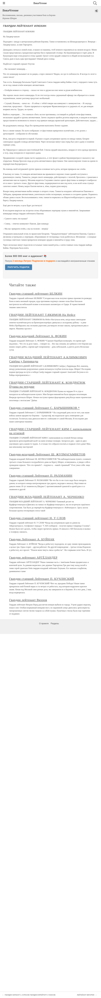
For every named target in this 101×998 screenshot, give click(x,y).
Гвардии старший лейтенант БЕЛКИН (35, 293)
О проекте (44, 623)
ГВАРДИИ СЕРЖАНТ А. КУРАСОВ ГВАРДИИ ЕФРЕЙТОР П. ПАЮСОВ (30, 995)
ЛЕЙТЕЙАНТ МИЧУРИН (85, 995)
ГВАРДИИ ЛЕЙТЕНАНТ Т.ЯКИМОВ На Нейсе (42, 314)
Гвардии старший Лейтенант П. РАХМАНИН (40, 475)
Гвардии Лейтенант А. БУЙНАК (31, 539)
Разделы (55, 623)
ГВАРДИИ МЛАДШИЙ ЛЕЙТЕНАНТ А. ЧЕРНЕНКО (46, 496)
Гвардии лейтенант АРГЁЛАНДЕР (33, 557)
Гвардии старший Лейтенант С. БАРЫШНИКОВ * (44, 407)
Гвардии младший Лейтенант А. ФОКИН (38, 336)
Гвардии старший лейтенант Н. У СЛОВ (37, 518)
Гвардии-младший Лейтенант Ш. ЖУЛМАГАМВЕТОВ (47, 454)
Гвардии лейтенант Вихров (28, 600)
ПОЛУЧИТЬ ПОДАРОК (19, 267)
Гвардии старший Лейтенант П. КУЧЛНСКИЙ (41, 578)
